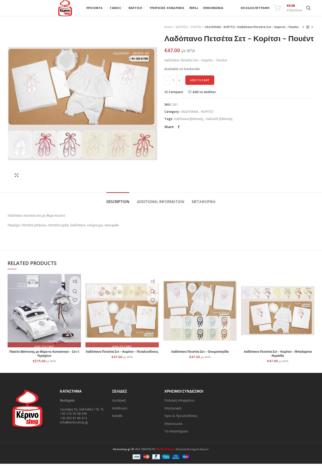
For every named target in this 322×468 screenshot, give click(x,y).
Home (168, 31)
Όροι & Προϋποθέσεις (180, 420)
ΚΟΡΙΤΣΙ (196, 31)
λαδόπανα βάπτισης (188, 123)
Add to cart (200, 84)
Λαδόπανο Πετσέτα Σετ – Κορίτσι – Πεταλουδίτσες (122, 356)
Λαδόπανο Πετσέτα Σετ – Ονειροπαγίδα (200, 356)
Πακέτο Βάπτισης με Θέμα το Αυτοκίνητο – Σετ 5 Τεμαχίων (44, 358)
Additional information (160, 205)
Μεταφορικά (204, 205)
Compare (176, 96)
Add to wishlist (204, 96)
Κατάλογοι (119, 412)
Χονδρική (119, 404)
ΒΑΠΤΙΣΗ (181, 31)
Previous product (303, 31)
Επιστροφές (173, 412)
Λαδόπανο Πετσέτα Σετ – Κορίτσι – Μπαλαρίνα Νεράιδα (278, 358)
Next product (312, 31)
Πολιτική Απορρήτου (179, 404)
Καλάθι (117, 420)
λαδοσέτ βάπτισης (219, 123)
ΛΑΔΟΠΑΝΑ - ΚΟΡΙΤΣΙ (219, 31)
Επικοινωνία (173, 428)
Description (117, 205)
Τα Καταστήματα (176, 436)
